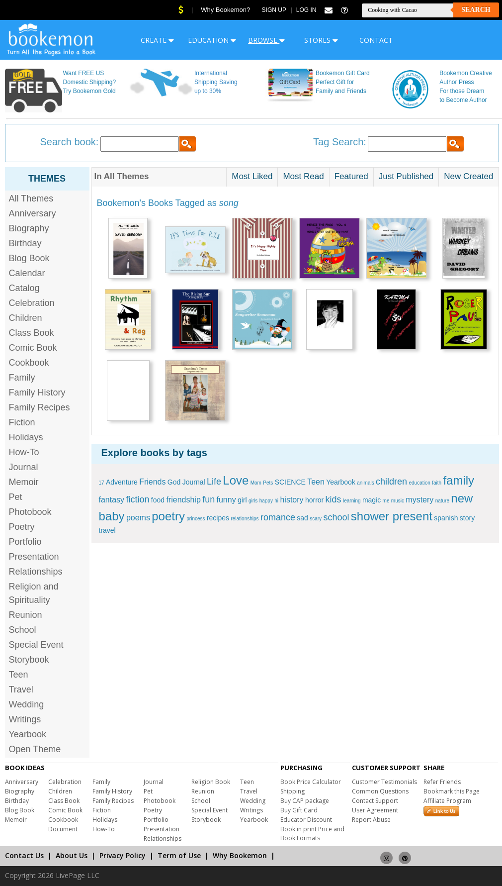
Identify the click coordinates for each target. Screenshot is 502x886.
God (173, 482)
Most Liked (252, 176)
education (419, 483)
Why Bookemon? (225, 9)
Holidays (26, 437)
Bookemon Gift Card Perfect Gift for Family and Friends (343, 82)
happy (266, 500)
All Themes (31, 198)
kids (333, 499)
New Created (468, 176)
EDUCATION (212, 40)
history (291, 499)
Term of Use (179, 855)
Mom (256, 483)
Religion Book (210, 782)
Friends (152, 482)
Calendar (27, 273)
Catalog (24, 288)
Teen (18, 675)
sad (302, 518)
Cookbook (29, 363)
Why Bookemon (240, 855)
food (158, 500)
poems (138, 517)
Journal (23, 467)
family (458, 480)
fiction (137, 499)
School (22, 630)
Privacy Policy (122, 855)
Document (63, 829)
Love (236, 480)
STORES (321, 40)
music (397, 500)
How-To (24, 452)
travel (107, 530)
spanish (446, 518)
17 (101, 483)
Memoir (24, 482)
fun (208, 499)
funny (226, 499)
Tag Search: (339, 141)
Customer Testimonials (384, 782)
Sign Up (274, 9)
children (391, 482)
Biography (29, 228)
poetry (168, 516)
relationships (244, 518)
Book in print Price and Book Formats (312, 833)
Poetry (22, 527)
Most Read (303, 176)
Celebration (32, 303)
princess (195, 518)
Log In (306, 9)
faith (436, 483)
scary (316, 518)
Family (22, 378)
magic (371, 500)
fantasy (112, 499)
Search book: (69, 141)
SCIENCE (290, 482)
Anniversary (32, 213)
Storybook (29, 660)
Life (214, 482)
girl (242, 500)
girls (253, 500)
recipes (218, 518)
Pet (15, 497)
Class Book (31, 333)
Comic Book (33, 348)
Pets (268, 483)
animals (365, 483)
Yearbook (27, 734)
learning (352, 500)
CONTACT (376, 40)
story (467, 518)
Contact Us (24, 855)
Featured (351, 176)
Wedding (26, 704)
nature (442, 500)
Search (475, 9)
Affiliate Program (447, 800)
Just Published (406, 176)
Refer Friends (442, 782)
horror (314, 500)
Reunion (25, 615)
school (336, 517)
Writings (25, 719)
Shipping (292, 791)
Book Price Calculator (310, 782)
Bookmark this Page (451, 791)
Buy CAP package (304, 800)
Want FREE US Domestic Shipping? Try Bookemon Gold (89, 82)
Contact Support (375, 800)
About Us (71, 855)
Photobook (30, 512)
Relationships (36, 572)
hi (276, 500)
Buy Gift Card (299, 810)
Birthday (25, 243)
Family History (37, 392)
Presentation (34, 557)
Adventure (122, 482)
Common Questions (380, 791)
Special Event (36, 645)
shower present (391, 516)
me (386, 500)
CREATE (157, 40)
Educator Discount (306, 819)
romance (277, 517)
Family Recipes (39, 407)
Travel (21, 689)
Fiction (22, 422)
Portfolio (25, 542)
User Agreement (375, 810)
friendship (183, 499)
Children (25, 318)
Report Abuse (371, 819)
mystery (419, 499)
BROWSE (266, 40)
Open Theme (35, 749)
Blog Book (29, 258)
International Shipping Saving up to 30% (216, 82)
